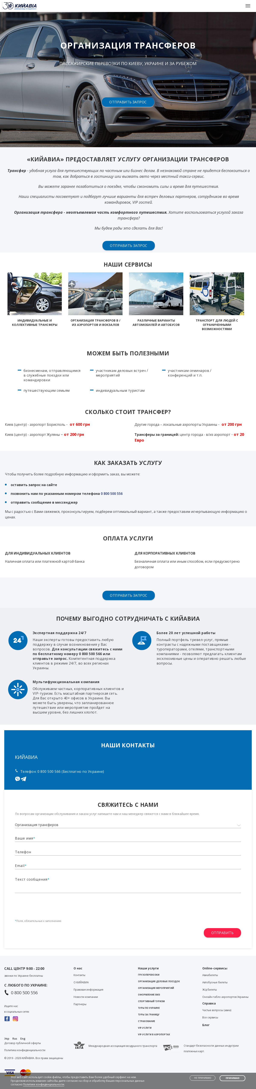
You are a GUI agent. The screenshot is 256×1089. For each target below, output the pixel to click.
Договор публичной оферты (22, 1043)
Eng (22, 1038)
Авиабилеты (210, 975)
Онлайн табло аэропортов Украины (225, 997)
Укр (6, 1038)
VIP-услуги (144, 1027)
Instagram (15, 1018)
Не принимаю (202, 1077)
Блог (206, 1025)
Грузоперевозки (148, 974)
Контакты (79, 975)
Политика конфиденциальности (24, 1050)
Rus (14, 1038)
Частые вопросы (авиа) (216, 1010)
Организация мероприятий (156, 988)
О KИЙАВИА (81, 982)
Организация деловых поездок (159, 981)
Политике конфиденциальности (43, 1084)
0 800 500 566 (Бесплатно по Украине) (70, 771)
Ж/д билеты (209, 989)
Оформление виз (149, 994)
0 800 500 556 (112, 493)
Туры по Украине (149, 1007)
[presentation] (47, 903)
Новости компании (86, 997)
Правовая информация (88, 989)
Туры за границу (149, 1014)
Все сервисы (210, 1017)
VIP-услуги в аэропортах (154, 1034)
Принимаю (233, 1078)
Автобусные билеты (215, 982)
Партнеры (80, 1004)
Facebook (7, 1018)
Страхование (146, 1021)
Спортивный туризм (151, 1001)
